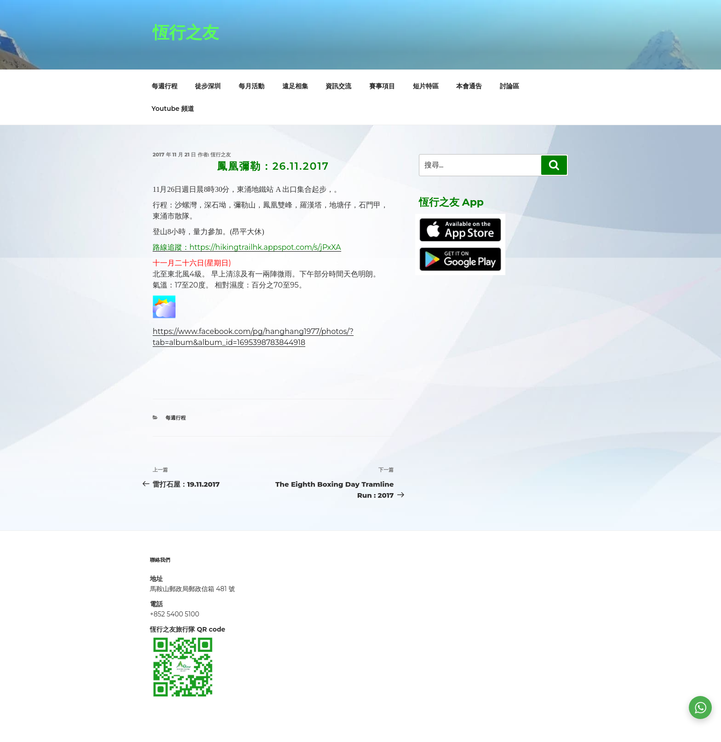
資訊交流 (338, 86)
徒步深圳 (208, 86)
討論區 (509, 86)
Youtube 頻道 (173, 108)
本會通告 (469, 86)
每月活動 (251, 86)
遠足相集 (295, 86)
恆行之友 (186, 32)
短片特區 (426, 86)
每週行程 (164, 86)
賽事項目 (382, 86)
